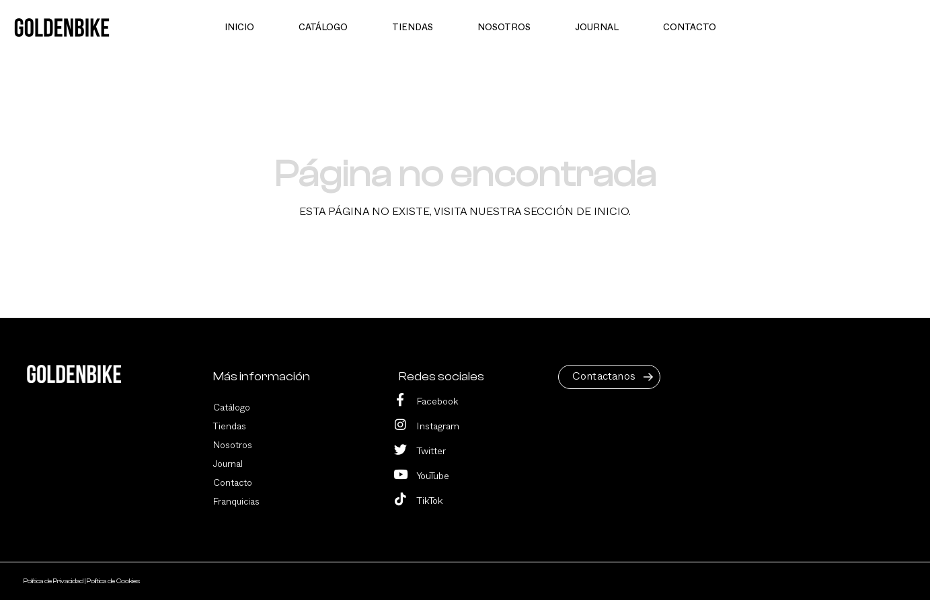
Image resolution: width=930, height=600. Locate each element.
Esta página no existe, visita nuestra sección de (465, 211)
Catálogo (231, 408)
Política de (54, 581)
